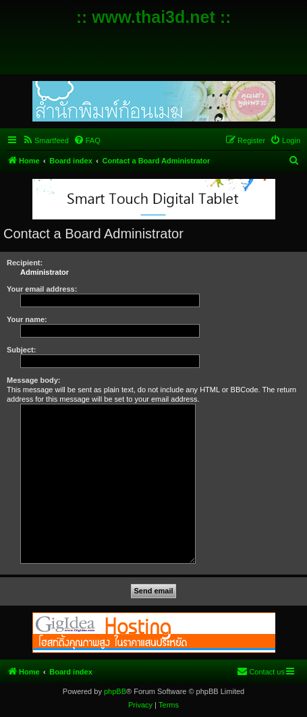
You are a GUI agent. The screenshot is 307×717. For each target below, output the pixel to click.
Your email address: (42, 289)
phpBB (115, 691)
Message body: (33, 380)
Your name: (27, 319)
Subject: (21, 350)
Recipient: (25, 263)
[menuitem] (45, 140)
